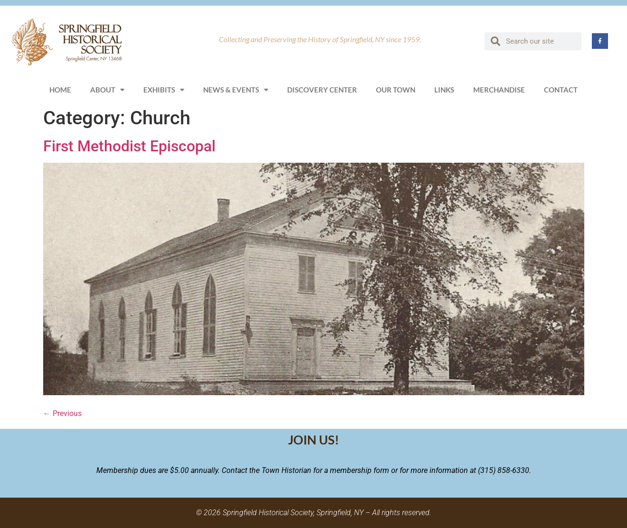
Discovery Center (322, 89)
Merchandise (499, 89)
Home (60, 89)
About (107, 90)
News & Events (235, 90)
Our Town (395, 89)
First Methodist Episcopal (129, 146)
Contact (561, 89)
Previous (62, 413)
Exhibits (163, 90)
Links (444, 89)
